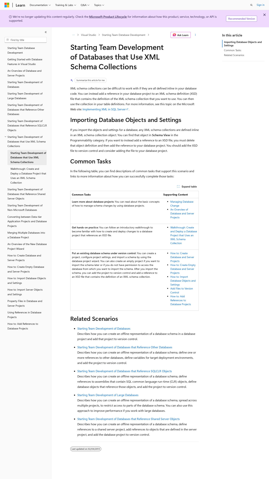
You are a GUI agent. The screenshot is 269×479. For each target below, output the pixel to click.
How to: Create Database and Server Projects (182, 257)
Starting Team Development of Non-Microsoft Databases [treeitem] (24, 208)
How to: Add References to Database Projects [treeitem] (22, 326)
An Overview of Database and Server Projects (182, 213)
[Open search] (251, 5)
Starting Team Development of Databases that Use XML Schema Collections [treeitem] (28, 157)
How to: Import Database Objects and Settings (183, 280)
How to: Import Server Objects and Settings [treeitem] (25, 292)
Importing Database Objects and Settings (243, 43)
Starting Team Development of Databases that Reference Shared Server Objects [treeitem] (26, 193)
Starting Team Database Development (123, 35)
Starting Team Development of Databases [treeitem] (24, 84)
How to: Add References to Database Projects (180, 300)
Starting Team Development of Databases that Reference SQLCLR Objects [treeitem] (27, 125)
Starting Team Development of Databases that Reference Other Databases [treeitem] (25, 109)
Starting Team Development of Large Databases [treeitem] (24, 96)
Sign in (261, 5)
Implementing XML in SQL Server (104, 109)
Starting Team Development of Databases (103, 328)
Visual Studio (88, 35)
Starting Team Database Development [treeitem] (21, 50)
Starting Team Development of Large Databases (107, 395)
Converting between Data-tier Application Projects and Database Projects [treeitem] (27, 221)
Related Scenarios (234, 55)
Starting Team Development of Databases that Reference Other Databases (124, 347)
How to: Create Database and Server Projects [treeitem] (24, 258)
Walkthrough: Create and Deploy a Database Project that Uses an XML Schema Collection (183, 235)
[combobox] (25, 40)
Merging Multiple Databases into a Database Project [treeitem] (26, 235)
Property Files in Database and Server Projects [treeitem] (24, 303)
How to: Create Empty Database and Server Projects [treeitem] (25, 269)
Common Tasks (232, 50)
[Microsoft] (6, 5)
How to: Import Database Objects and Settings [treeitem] (26, 280)
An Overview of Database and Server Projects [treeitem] (24, 73)
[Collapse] (46, 32)
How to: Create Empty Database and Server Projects (183, 269)
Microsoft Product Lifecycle (108, 16)
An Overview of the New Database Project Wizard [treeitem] (27, 246)
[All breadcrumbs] (73, 35)
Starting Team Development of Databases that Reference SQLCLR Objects (124, 371)
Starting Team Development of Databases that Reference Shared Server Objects (128, 419)
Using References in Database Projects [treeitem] (24, 315)
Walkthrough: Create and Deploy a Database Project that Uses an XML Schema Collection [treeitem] (28, 175)
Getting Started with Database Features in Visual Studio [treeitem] (24, 62)
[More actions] (195, 35)
